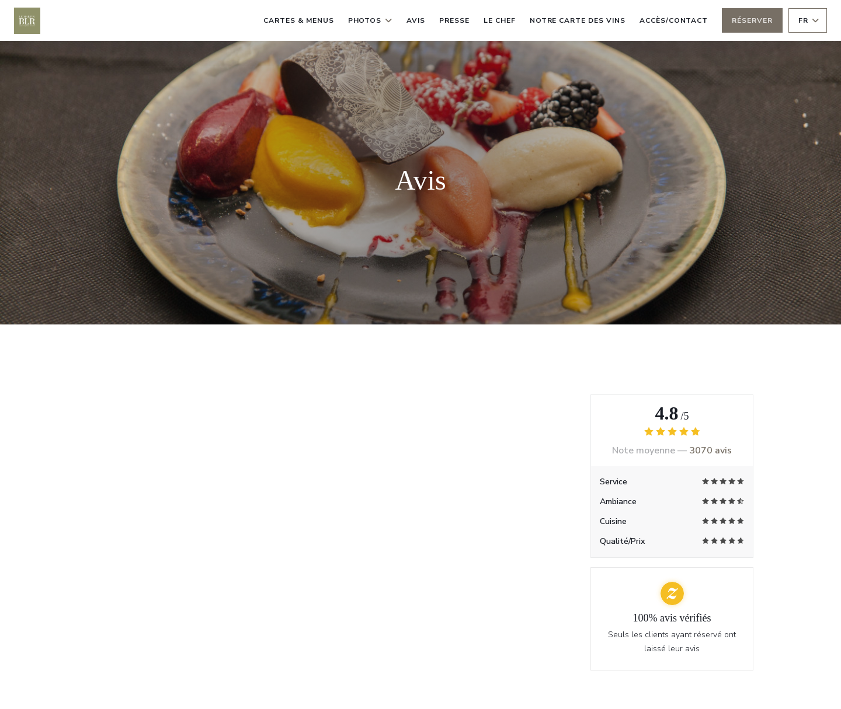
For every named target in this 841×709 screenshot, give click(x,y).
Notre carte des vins (577, 19)
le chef (500, 20)
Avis (415, 20)
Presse (454, 20)
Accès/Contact (674, 20)
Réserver (752, 20)
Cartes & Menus (298, 20)
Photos (370, 20)
